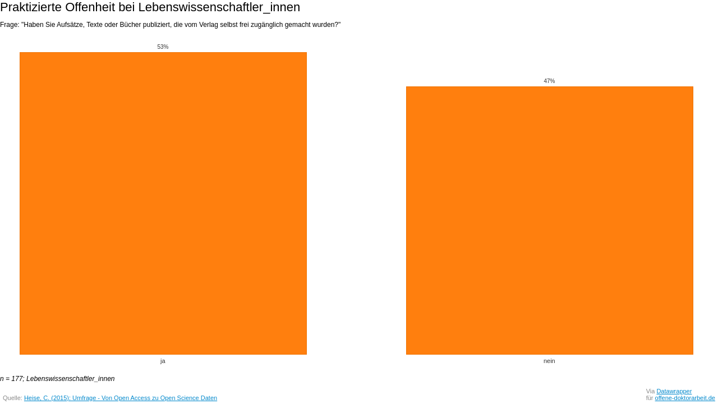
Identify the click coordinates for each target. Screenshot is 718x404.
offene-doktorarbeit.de (685, 397)
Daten (209, 397)
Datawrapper (674, 391)
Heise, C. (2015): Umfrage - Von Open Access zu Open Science (112, 397)
